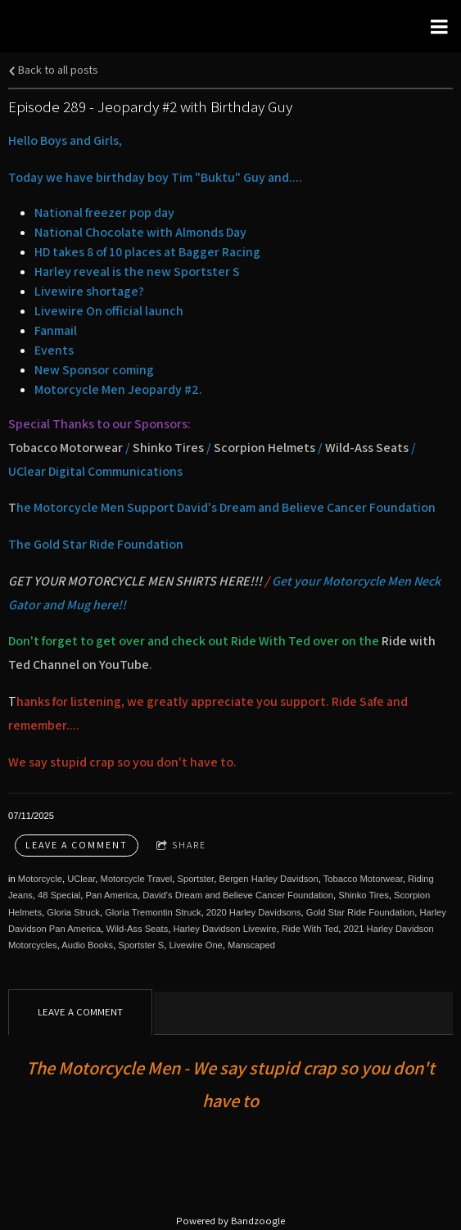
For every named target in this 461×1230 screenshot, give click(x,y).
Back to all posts (52, 69)
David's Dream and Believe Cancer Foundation (237, 895)
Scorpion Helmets (266, 447)
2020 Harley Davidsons (253, 912)
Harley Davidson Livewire (224, 929)
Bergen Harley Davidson (268, 879)
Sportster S (141, 945)
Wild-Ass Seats (367, 447)
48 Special (59, 895)
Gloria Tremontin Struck (153, 912)
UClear (81, 879)
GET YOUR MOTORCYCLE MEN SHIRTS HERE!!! (135, 581)
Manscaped (251, 945)
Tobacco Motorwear (65, 447)
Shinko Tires (168, 447)
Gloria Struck (73, 912)
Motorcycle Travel (137, 879)
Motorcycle (40, 879)
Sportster (195, 879)
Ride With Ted (310, 929)
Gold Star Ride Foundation (360, 912)
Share (181, 845)
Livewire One (196, 945)
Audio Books (87, 945)
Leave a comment (76, 845)
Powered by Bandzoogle (230, 1221)
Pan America (112, 895)
